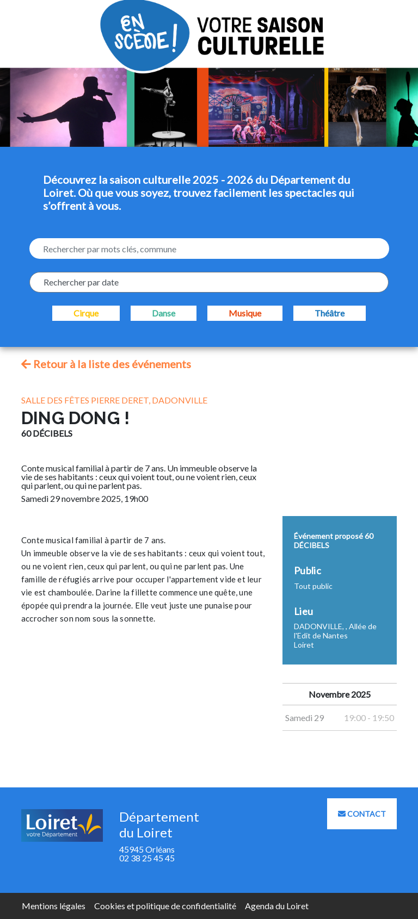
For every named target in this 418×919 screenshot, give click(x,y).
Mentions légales (53, 906)
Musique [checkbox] (245, 313)
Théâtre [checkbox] (330, 313)
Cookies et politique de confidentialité (165, 906)
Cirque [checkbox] (86, 313)
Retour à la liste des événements (106, 363)
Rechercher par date (81, 282)
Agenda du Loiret (277, 906)
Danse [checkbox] (163, 313)
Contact (362, 813)
